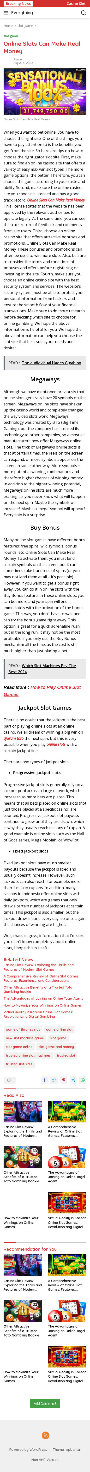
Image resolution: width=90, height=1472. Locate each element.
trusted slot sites (19, 1064)
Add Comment (45, 1403)
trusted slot (66, 1055)
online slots (56, 744)
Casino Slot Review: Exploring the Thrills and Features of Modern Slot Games (39, 967)
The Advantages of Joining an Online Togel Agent (43, 998)
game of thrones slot (23, 1029)
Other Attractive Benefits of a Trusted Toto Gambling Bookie (38, 989)
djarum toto (14, 738)
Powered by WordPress (28, 1449)
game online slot (59, 1029)
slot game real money (56, 1047)
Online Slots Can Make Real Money (56, 200)
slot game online (19, 1047)
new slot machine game (25, 1038)
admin (18, 59)
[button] (7, 13)
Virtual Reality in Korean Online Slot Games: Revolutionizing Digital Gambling (38, 1014)
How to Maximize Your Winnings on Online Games (43, 1005)
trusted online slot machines (28, 1055)
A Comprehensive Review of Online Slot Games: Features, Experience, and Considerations (41, 978)
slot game (11, 36)
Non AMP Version (45, 1460)
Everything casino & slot (24, 13)
